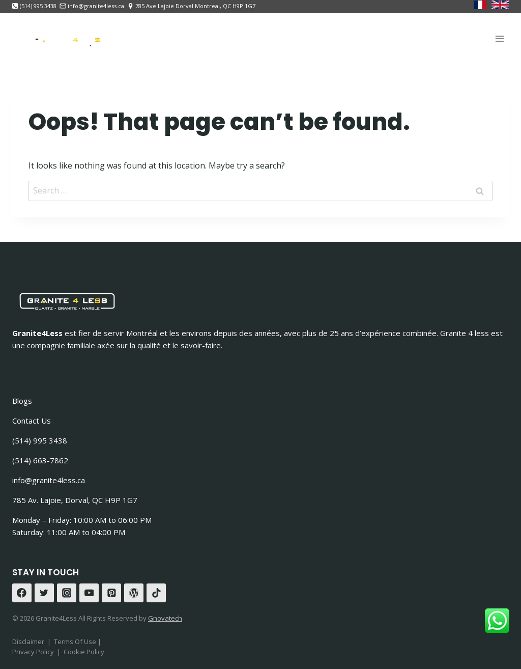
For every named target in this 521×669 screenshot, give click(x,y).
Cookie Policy (84, 651)
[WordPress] (133, 593)
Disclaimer (28, 641)
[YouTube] (89, 593)
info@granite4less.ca (48, 480)
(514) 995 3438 (39, 440)
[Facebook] (22, 593)
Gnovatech (165, 618)
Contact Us (31, 420)
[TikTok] (156, 593)
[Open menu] (499, 38)
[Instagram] (66, 593)
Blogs (22, 401)
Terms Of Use (76, 641)
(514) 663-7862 (40, 460)
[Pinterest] (111, 593)
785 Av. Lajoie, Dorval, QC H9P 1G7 (74, 500)
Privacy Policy (33, 651)
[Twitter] (44, 593)
